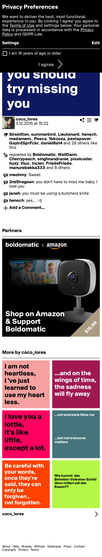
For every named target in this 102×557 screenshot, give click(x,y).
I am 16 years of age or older (35, 53)
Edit (96, 43)
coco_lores (27, 119)
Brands (27, 546)
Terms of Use (22, 25)
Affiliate (39, 546)
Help (16, 546)
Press (68, 546)
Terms (34, 550)
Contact (79, 546)
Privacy (23, 550)
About (6, 546)
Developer (54, 546)
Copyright (9, 550)
